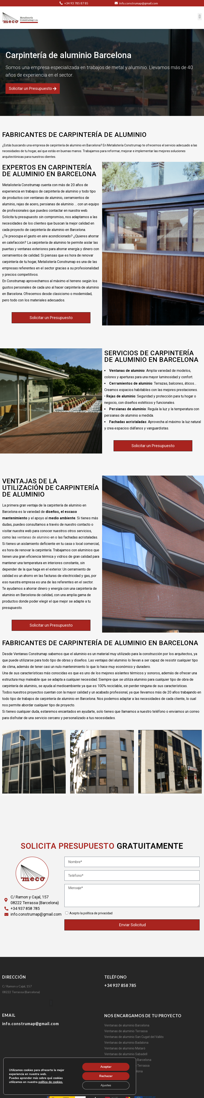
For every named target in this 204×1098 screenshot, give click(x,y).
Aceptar (105, 1067)
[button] (200, 16)
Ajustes (106, 1085)
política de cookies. (50, 1082)
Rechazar (105, 1076)
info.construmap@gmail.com (138, 3)
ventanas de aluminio (33, 537)
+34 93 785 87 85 (76, 3)
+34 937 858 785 (120, 985)
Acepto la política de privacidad (90, 913)
